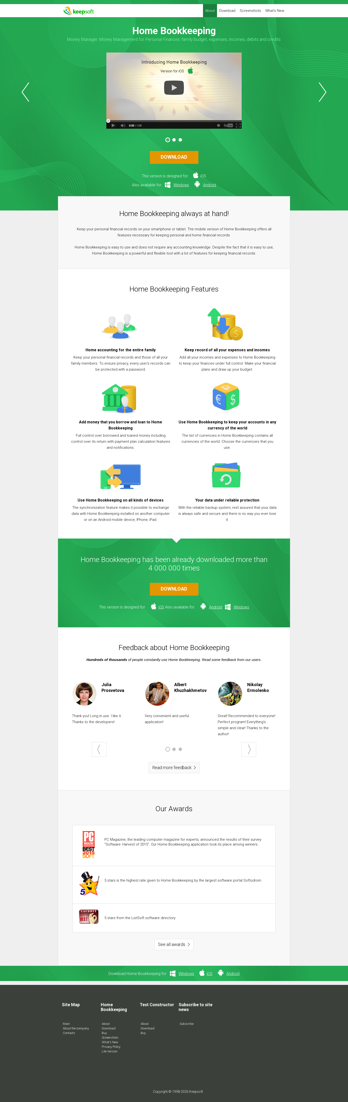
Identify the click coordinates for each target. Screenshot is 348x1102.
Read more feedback (171, 767)
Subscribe (187, 1024)
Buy (104, 1033)
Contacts (69, 1033)
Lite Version (109, 1051)
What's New (274, 10)
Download (227, 10)
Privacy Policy (111, 1047)
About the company (76, 1028)
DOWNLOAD (174, 157)
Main (66, 1024)
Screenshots (250, 10)
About (210, 10)
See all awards (171, 944)
